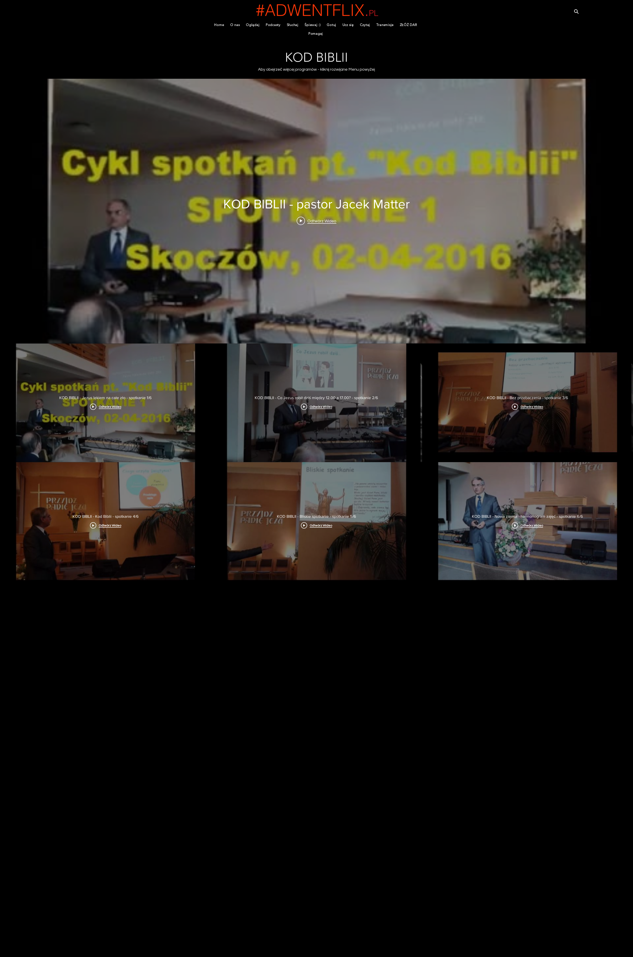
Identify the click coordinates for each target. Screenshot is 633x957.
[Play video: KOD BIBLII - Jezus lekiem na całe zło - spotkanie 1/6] (316, 220)
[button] (273, 24)
